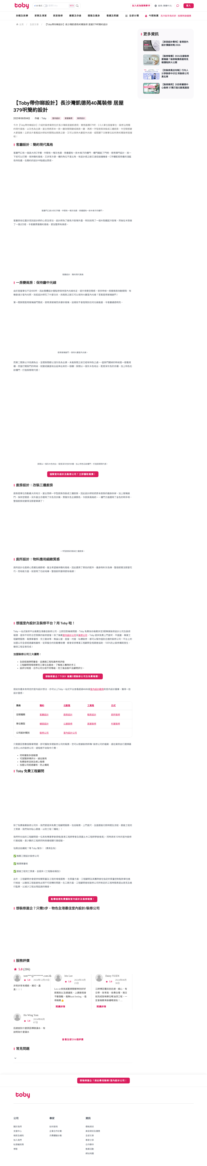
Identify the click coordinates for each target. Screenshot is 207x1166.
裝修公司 (82, 635)
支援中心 (17, 1131)
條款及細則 (18, 1135)
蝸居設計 (44, 723)
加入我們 (17, 1140)
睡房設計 (91, 714)
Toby (43, 118)
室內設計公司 (69, 635)
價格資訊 (90, 1126)
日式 (113, 705)
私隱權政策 (18, 1144)
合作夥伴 (90, 1144)
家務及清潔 (41, 16)
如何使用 (53, 1126)
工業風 (90, 705)
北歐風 (66, 705)
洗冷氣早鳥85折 (168, 16)
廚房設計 (67, 714)
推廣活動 (90, 1149)
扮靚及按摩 (22, 16)
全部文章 (34, 24)
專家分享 (90, 1140)
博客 (15, 1149)
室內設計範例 (97, 689)
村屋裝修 (115, 723)
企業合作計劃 (55, 1131)
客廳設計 (44, 714)
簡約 (42, 705)
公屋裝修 (67, 723)
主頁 (20, 24)
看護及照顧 (112, 16)
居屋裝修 (91, 723)
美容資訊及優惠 (93, 1131)
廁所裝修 (115, 714)
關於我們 (17, 1126)
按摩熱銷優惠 (184, 16)
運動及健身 (94, 16)
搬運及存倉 (75, 16)
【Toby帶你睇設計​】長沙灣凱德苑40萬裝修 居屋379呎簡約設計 (76, 24)
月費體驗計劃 (55, 1135)
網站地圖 (90, 1153)
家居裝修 (58, 16)
